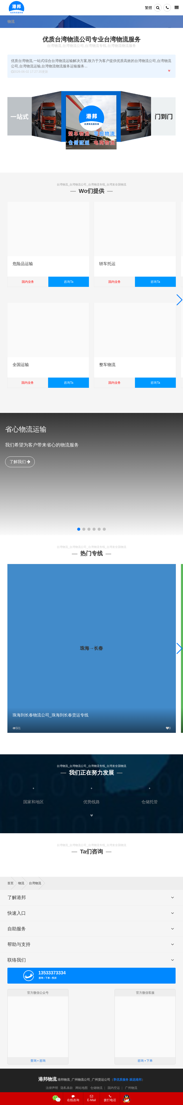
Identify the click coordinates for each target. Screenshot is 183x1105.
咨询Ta (68, 282)
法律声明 (52, 1088)
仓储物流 (96, 1088)
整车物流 (107, 364)
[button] (78, 529)
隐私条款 (67, 1088)
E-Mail (91, 1098)
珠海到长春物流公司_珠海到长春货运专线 (50, 715)
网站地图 (81, 1088)
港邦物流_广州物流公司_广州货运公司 (74, 1079)
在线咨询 (73, 1098)
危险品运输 (23, 264)
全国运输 (21, 364)
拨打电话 (110, 1098)
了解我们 (19, 462)
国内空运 (114, 1088)
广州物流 (131, 1088)
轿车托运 (107, 264)
